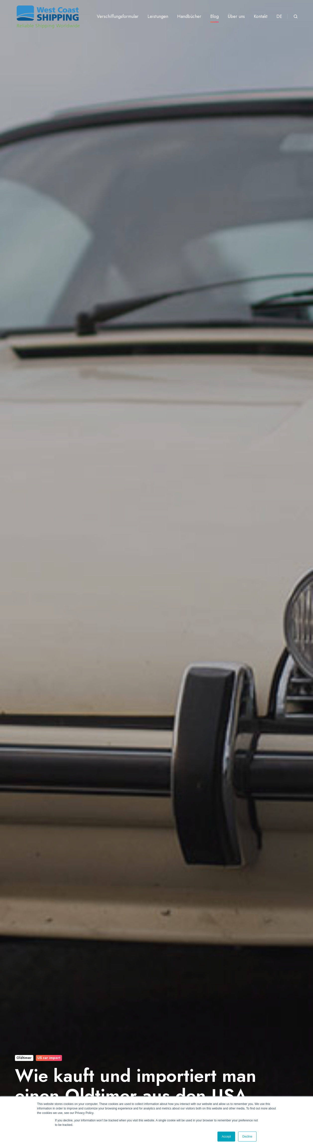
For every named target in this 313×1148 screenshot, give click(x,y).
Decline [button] (247, 1136)
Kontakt (260, 16)
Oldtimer (24, 1057)
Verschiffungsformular (118, 16)
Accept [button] (226, 1136)
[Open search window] (295, 16)
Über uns (236, 16)
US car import (48, 1057)
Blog (214, 16)
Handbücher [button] (189, 16)
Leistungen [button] (158, 16)
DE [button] (279, 16)
